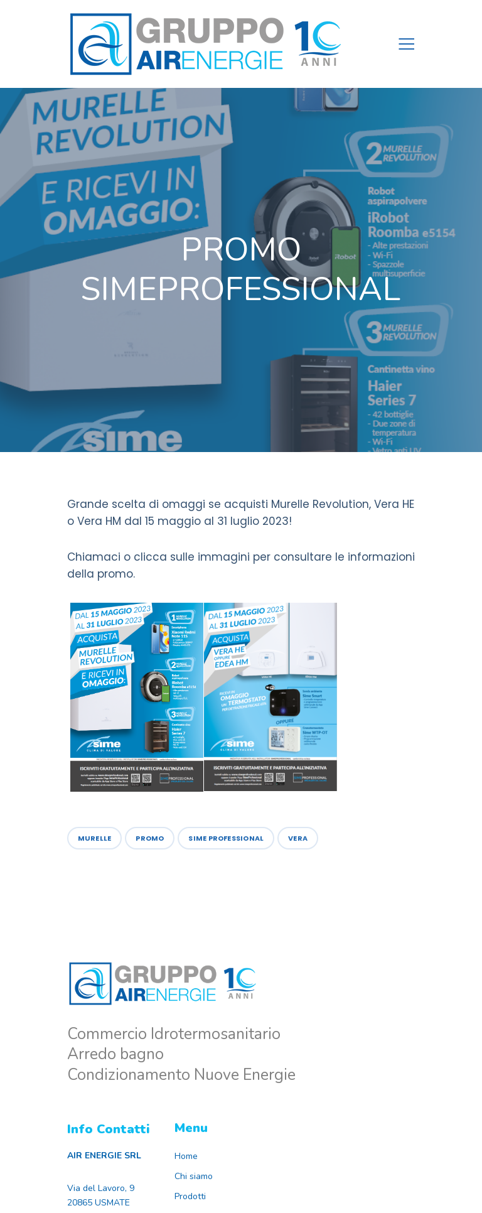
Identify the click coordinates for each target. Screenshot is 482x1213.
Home (186, 1156)
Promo (150, 838)
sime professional (226, 838)
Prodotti (190, 1196)
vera (298, 838)
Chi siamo (193, 1176)
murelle (95, 838)
